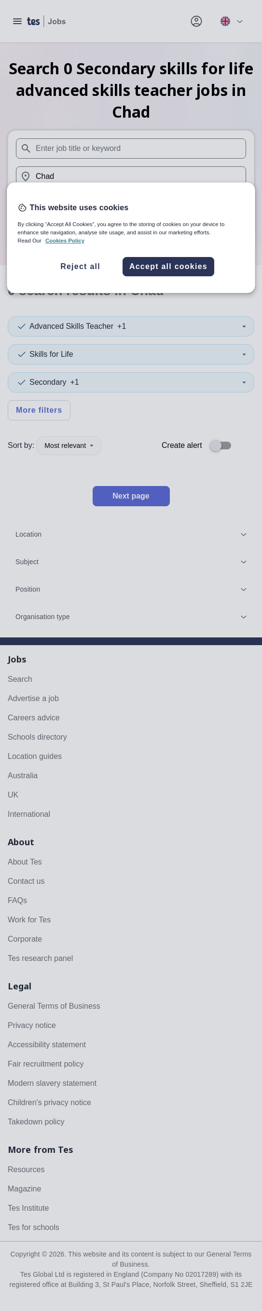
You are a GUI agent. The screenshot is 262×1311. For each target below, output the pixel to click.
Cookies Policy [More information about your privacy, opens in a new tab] (64, 240)
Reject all (80, 266)
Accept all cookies (168, 266)
